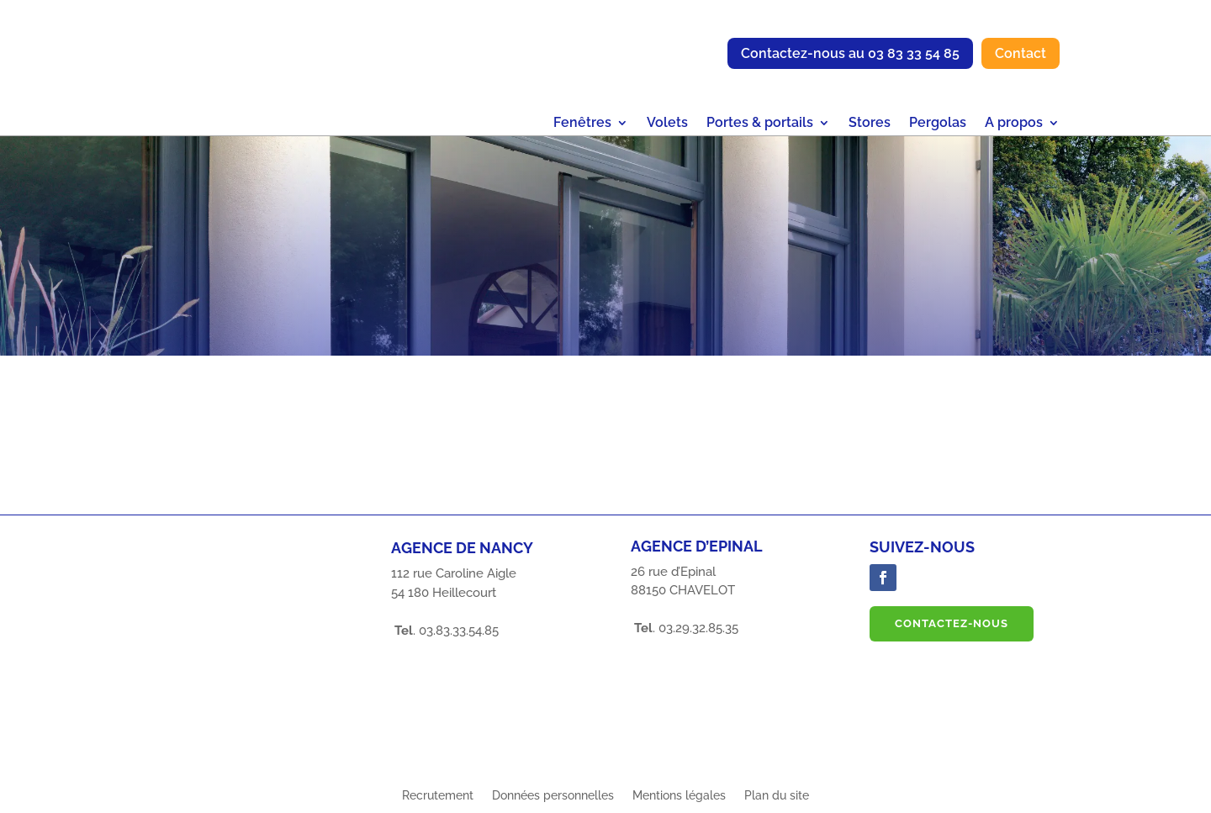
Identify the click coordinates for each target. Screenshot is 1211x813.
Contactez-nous (951, 623)
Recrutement (437, 795)
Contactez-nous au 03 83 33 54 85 (850, 53)
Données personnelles (553, 795)
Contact (1020, 53)
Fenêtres (582, 123)
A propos (1014, 123)
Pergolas (937, 123)
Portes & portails (759, 123)
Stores (870, 123)
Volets (667, 123)
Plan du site (776, 795)
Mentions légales (679, 795)
